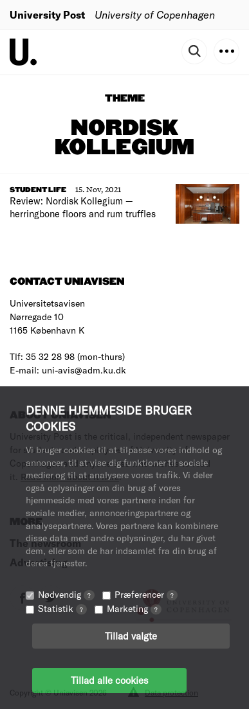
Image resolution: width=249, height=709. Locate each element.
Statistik (62, 608)
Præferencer (146, 594)
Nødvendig (66, 594)
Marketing (134, 608)
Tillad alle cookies (109, 680)
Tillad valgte (131, 636)
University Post (47, 14)
